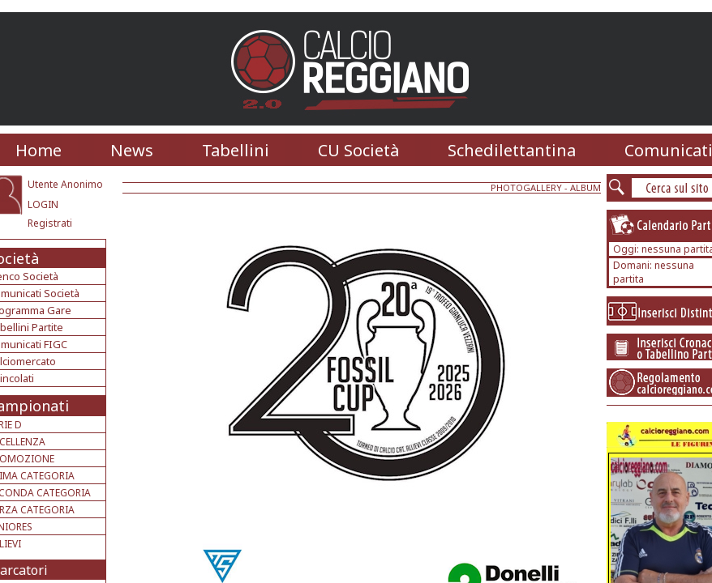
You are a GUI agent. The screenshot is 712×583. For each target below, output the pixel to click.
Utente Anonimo (65, 184)
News (131, 150)
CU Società (358, 150)
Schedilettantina (512, 150)
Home (38, 150)
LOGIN (43, 204)
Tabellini (235, 150)
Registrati (50, 223)
